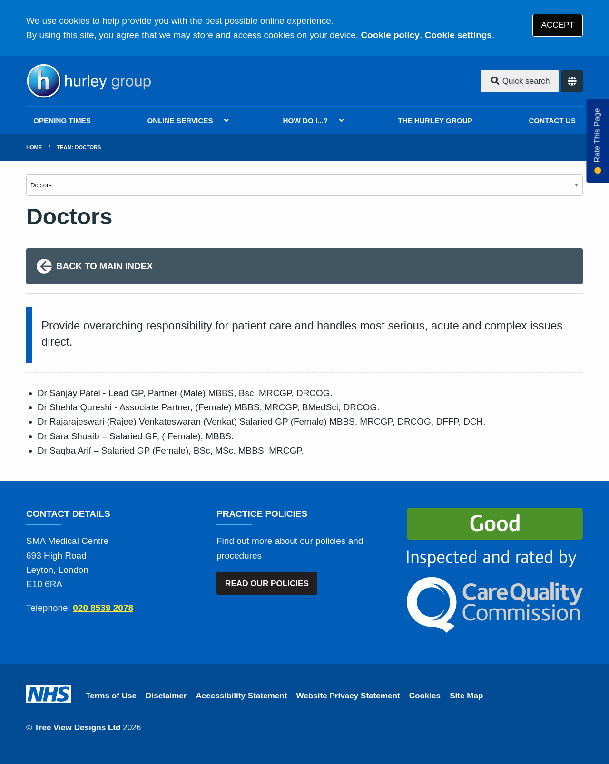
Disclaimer (166, 695)
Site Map (466, 695)
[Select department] (304, 185)
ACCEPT (557, 24)
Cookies (425, 695)
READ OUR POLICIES (267, 583)
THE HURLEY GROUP (435, 120)
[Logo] (88, 81)
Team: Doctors (79, 147)
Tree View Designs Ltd (77, 727)
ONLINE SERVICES (180, 120)
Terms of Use (111, 695)
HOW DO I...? (305, 120)
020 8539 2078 (103, 608)
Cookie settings (457, 35)
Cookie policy (390, 35)
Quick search (520, 81)
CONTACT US (552, 120)
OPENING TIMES (62, 120)
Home (34, 147)
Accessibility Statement (241, 695)
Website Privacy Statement (348, 695)
